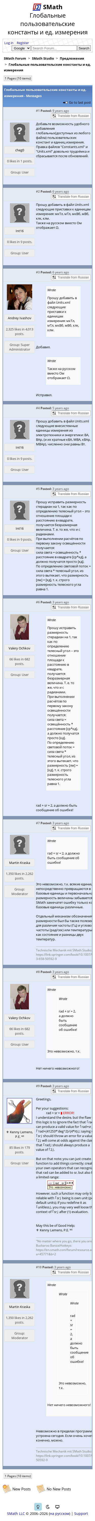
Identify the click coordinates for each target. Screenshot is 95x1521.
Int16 (20, 231)
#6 (38, 602)
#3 (38, 272)
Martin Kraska (19, 862)
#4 (38, 408)
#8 (38, 972)
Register (23, 43)
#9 (38, 1086)
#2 (38, 191)
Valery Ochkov (19, 648)
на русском (59, 1513)
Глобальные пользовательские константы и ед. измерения (47, 67)
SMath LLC (16, 1513)
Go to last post (80, 102)
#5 (38, 489)
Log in (8, 43)
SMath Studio (43, 58)
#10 (39, 1267)
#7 (38, 823)
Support (81, 1513)
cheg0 (19, 150)
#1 (38, 111)
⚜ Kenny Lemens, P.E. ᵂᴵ (19, 1134)
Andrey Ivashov (19, 318)
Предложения (72, 58)
